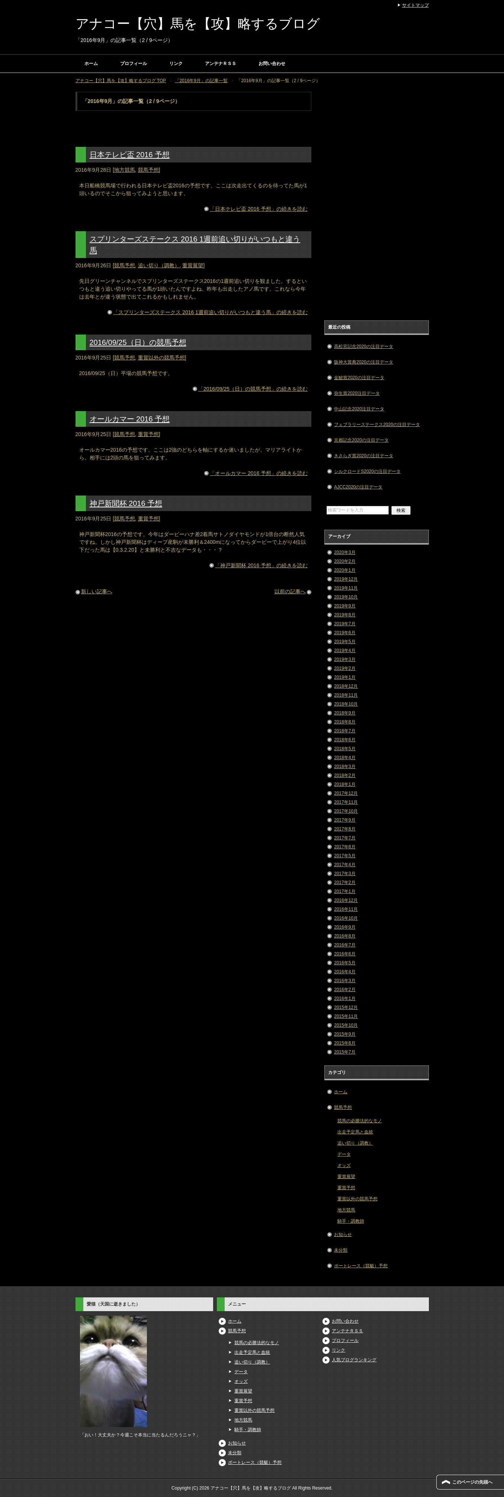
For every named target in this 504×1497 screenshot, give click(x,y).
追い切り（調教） (159, 265)
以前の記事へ (290, 591)
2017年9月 (344, 820)
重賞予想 (148, 434)
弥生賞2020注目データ (357, 393)
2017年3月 (344, 873)
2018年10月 (346, 704)
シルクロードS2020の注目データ (367, 471)
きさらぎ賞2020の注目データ (363, 455)
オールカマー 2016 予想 (130, 419)
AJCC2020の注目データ (358, 487)
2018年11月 (346, 695)
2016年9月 (344, 927)
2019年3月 (344, 659)
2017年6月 (344, 846)
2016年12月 (346, 900)
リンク (176, 63)
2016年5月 (344, 962)
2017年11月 (346, 802)
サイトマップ (415, 5)
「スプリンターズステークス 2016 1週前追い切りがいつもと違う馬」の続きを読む (210, 312)
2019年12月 (346, 579)
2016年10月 (346, 918)
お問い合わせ (272, 63)
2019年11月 (346, 588)
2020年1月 (344, 570)
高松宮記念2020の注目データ (363, 346)
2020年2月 (344, 561)
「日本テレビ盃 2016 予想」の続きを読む (259, 209)
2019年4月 (344, 650)
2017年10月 (346, 811)
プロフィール (133, 63)
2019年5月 (344, 641)
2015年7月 (344, 1052)
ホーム (91, 63)
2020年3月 (344, 552)
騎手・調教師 (350, 1221)
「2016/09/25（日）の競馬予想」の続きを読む (253, 389)
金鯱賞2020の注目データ (359, 377)
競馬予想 (148, 170)
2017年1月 (344, 891)
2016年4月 (344, 971)
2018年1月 (344, 784)
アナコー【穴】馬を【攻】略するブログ (198, 23)
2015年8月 (344, 1043)
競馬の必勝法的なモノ (359, 1120)
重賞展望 (192, 265)
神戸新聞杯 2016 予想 (126, 503)
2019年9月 (344, 606)
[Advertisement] (376, 203)
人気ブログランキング (354, 1359)
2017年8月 (344, 829)
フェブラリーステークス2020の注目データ (377, 424)
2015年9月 (344, 1034)
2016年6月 (344, 953)
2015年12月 (346, 1007)
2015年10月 (346, 1025)
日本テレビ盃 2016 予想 (130, 155)
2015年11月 (346, 1016)
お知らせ (343, 1234)
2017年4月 (344, 864)
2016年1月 (344, 998)
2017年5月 (344, 855)
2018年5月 (344, 748)
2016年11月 (346, 909)
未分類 (340, 1250)
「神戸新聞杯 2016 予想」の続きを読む (261, 565)
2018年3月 (344, 766)
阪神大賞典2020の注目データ (363, 362)
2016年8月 (344, 936)
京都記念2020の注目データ (361, 440)
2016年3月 (344, 980)
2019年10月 (346, 597)
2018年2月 (344, 775)
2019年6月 (344, 632)
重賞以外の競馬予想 (161, 358)
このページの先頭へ (472, 1482)
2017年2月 (344, 882)
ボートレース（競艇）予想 (361, 1265)
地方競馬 (124, 170)
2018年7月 (344, 730)
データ (344, 1154)
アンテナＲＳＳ (220, 63)
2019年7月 (344, 623)
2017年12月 (346, 793)
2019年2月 (344, 668)
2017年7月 (344, 838)
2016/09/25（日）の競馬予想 (138, 342)
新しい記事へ (96, 591)
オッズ (344, 1165)
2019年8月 (344, 614)
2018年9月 (344, 713)
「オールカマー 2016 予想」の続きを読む (259, 473)
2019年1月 (344, 677)
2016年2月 (344, 989)
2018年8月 (344, 722)
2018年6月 (344, 739)
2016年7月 (344, 945)
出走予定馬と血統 (355, 1132)
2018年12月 (346, 686)
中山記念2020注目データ (359, 409)
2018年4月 (344, 757)
